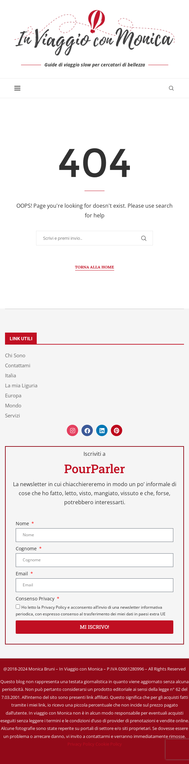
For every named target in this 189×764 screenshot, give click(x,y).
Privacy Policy (80, 744)
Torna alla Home (94, 266)
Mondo (13, 405)
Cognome (27, 548)
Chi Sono (15, 355)
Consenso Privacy (36, 598)
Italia (10, 375)
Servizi (12, 415)
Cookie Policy (109, 744)
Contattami (17, 365)
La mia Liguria (21, 385)
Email (22, 573)
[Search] (171, 88)
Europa (13, 395)
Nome (23, 523)
